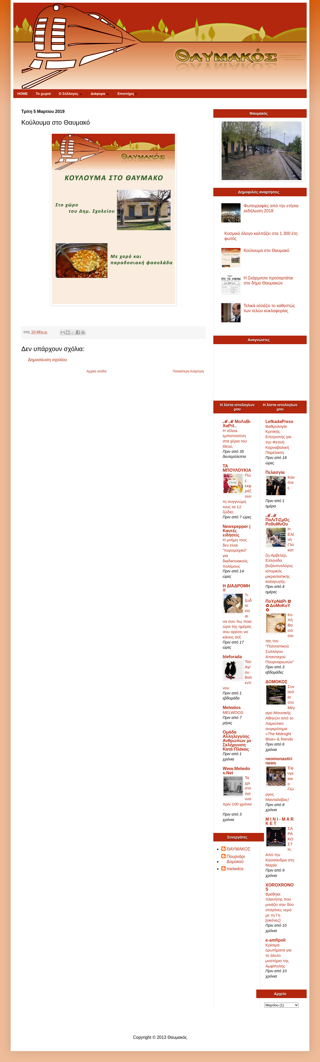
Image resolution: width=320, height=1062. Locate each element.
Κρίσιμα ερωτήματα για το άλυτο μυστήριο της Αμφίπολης (279, 955)
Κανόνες (291, 482)
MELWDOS (233, 712)
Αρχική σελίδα (96, 371)
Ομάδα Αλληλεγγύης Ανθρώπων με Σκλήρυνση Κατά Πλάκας (237, 740)
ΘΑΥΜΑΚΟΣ (238, 849)
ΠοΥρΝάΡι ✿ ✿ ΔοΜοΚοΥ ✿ (278, 605)
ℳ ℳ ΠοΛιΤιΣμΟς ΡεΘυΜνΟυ (278, 519)
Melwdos (232, 707)
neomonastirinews (279, 760)
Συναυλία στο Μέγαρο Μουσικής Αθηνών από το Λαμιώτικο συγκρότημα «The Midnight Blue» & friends (280, 713)
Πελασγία (275, 472)
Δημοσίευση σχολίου (47, 359)
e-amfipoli (276, 940)
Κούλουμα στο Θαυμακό (266, 250)
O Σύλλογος (71, 94)
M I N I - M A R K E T (280, 821)
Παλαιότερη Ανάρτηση (188, 371)
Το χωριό (43, 94)
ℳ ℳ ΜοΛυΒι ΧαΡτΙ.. (236, 423)
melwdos (235, 868)
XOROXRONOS (280, 887)
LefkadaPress (279, 421)
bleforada (232, 656)
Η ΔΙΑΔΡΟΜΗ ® (236, 588)
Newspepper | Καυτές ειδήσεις (236, 530)
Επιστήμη (128, 94)
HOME (22, 94)
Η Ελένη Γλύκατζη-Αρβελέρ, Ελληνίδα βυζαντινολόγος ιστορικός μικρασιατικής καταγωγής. (280, 555)
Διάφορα (100, 94)
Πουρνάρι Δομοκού (236, 859)
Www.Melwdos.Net (236, 770)
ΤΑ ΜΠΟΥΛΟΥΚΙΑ (237, 468)
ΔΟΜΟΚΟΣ (276, 681)
